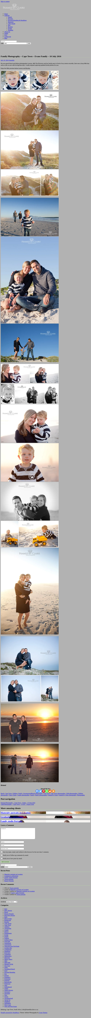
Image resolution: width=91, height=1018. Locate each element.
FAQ (5, 35)
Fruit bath (7, 943)
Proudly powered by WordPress (10, 1015)
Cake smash (7, 925)
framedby (11, 60)
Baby (5, 911)
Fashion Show (8, 942)
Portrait (6, 978)
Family (10, 17)
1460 (2, 43)
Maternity (11, 22)
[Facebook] (37, 791)
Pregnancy (7, 979)
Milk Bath (7, 965)
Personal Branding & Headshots (17, 20)
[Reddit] (50, 791)
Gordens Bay (8, 950)
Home (6, 14)
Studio (6, 33)
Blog (5, 38)
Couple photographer (23, 795)
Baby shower (8, 912)
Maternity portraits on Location (16, 813)
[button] (14, 6)
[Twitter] (40, 791)
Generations (7, 947)
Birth (5, 919)
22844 (2, 869)
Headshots (7, 953)
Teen (5, 997)
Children (14, 793)
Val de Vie (7, 1002)
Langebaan (7, 956)
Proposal (6, 982)
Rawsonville (8, 984)
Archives (3, 904)
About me (7, 32)
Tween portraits (8, 881)
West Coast (7, 1007)
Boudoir (10, 27)
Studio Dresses (8, 992)
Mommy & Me (8, 966)
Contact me (7, 36)
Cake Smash (11, 23)
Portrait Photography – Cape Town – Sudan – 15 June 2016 (18, 803)
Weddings (7, 1004)
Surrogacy (7, 994)
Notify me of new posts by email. (12, 860)
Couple (6, 932)
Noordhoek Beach (9, 971)
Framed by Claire (53, 795)
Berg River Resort (9, 917)
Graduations (7, 952)
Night (6, 969)
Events (10, 28)
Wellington (7, 1005)
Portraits (10, 19)
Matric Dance (8, 961)
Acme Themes (43, 1015)
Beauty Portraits (9, 883)
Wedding (10, 30)
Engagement (8, 935)
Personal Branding (9, 974)
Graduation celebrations (12, 817)
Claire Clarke (12, 795)
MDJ (5, 963)
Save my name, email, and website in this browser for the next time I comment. (26, 854)
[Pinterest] (43, 791)
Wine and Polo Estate (10, 1008)
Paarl (5, 973)
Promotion (7, 981)
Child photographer (71, 793)
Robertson (7, 986)
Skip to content (5, 1)
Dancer (6, 934)
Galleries (7, 15)
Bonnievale (7, 922)
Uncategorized (27, 793)
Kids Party (7, 955)
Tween (6, 999)
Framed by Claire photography (67, 795)
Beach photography (37, 793)
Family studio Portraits (11, 821)
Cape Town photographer (58, 793)
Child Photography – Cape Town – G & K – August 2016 (17, 804)
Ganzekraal (7, 945)
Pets (9, 25)
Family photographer (41, 795)
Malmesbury (8, 958)
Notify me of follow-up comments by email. (16, 857)
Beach (2, 793)
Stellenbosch (8, 989)
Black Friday (8, 921)
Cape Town (8, 793)
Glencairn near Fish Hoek (11, 948)
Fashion (6, 940)
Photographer (81, 795)
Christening (7, 930)
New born (7, 968)
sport (5, 987)
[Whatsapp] (46, 791)
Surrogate (7, 995)
